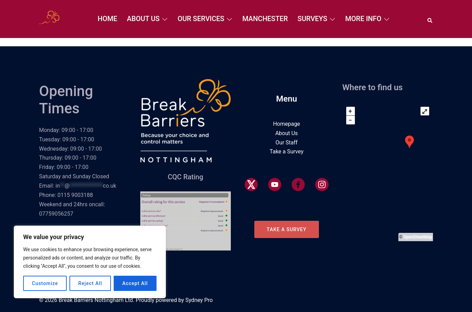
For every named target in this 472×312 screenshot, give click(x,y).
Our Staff (286, 142)
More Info (363, 19)
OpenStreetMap (418, 237)
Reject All (90, 283)
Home (107, 19)
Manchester (265, 19)
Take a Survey (286, 151)
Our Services (201, 19)
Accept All (135, 283)
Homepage (286, 124)
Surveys (312, 19)
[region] (90, 262)
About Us (143, 19)
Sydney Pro (199, 300)
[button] (430, 19)
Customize (45, 283)
